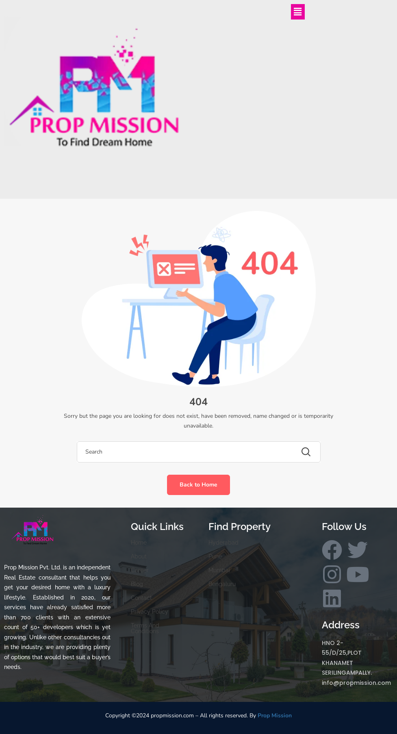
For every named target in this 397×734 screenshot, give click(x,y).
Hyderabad (223, 542)
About (139, 556)
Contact (141, 598)
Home (139, 542)
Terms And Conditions (145, 628)
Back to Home (198, 485)
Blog (137, 584)
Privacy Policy (149, 611)
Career (140, 570)
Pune (215, 556)
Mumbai (219, 570)
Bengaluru (222, 584)
